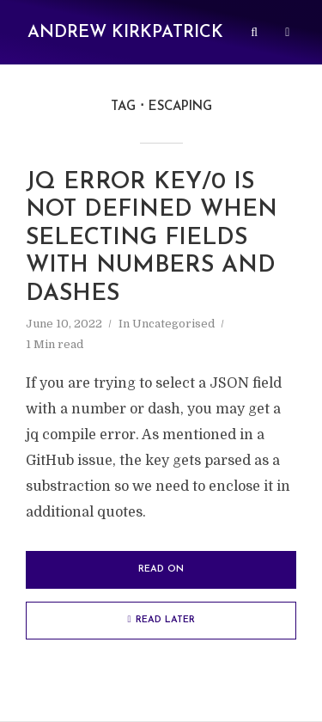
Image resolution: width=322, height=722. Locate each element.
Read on (161, 569)
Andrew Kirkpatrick (125, 32)
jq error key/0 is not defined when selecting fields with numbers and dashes (151, 238)
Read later (160, 620)
